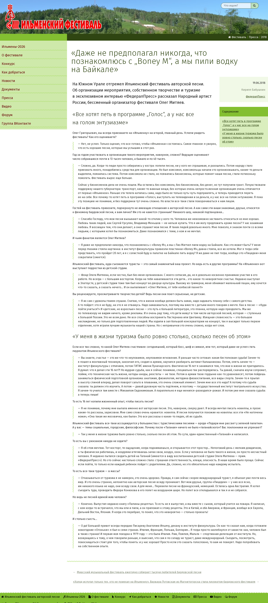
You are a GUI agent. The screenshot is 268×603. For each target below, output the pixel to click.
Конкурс (8, 64)
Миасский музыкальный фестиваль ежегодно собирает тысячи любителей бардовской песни (108, 574)
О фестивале (12, 55)
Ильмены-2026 (13, 47)
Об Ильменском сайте (46, 598)
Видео (6, 106)
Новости (8, 81)
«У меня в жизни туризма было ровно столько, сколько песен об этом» (242, 137)
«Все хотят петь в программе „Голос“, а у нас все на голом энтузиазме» (241, 125)
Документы (11, 89)
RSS (68, 598)
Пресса (7, 98)
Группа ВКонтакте (16, 123)
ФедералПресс (255, 96)
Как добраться (13, 72)
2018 (264, 37)
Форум (7, 115)
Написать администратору (110, 598)
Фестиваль (237, 37)
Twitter (82, 598)
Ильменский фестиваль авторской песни (53, 17)
